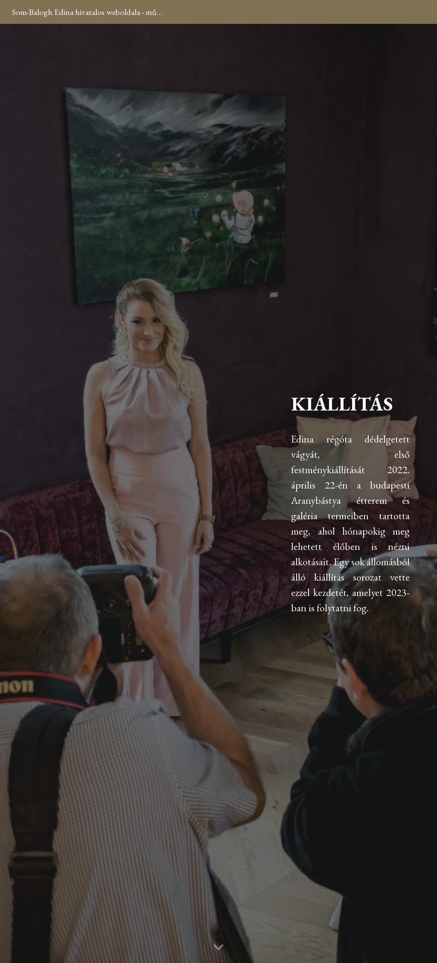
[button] (218, 947)
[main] (350, 493)
